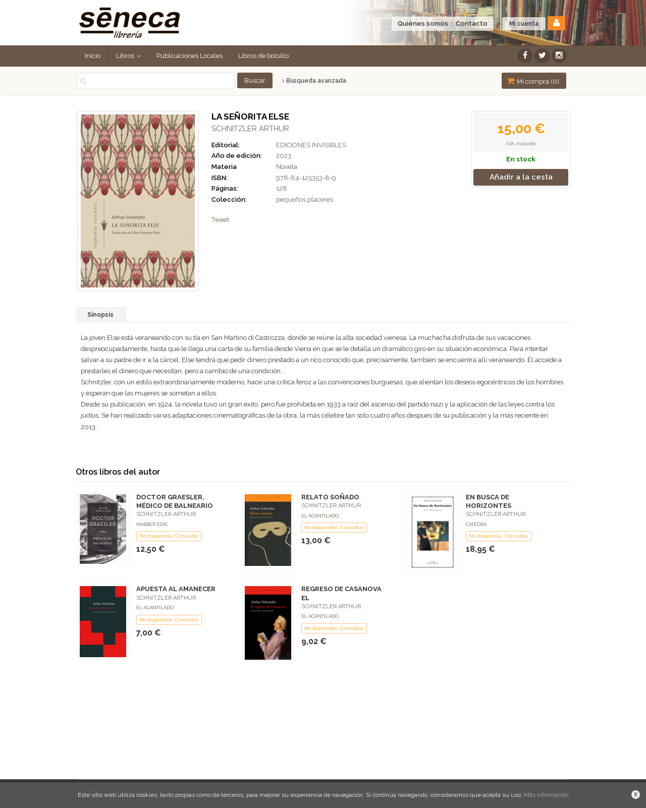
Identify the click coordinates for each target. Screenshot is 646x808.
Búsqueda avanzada (314, 81)
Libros (128, 56)
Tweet (220, 219)
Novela (286, 166)
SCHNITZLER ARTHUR (250, 128)
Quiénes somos (423, 23)
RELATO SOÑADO (330, 497)
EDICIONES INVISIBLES (311, 145)
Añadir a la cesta (521, 177)
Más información (546, 794)
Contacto (472, 23)
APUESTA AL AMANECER (176, 589)
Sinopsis (100, 314)
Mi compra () (533, 81)
